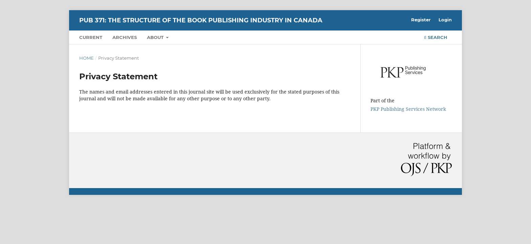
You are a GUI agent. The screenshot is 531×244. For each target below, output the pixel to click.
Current (90, 37)
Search (435, 37)
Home (86, 58)
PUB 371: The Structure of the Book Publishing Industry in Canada (200, 20)
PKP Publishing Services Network (408, 109)
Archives (124, 37)
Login (445, 19)
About (156, 37)
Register (421, 19)
